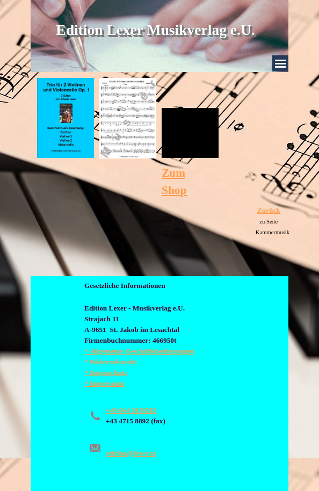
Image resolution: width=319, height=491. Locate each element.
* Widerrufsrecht (110, 362)
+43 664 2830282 (131, 410)
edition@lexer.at (131, 453)
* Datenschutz (105, 373)
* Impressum (104, 383)
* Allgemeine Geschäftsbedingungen (139, 351)
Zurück (268, 210)
